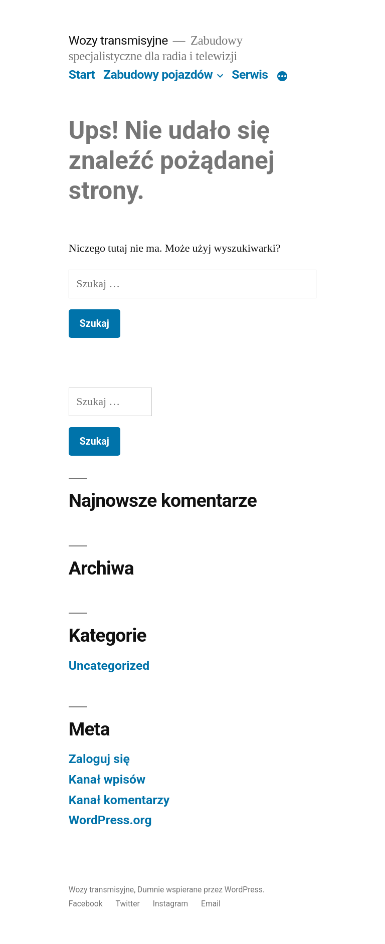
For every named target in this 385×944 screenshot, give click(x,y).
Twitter (128, 903)
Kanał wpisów (107, 779)
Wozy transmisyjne (118, 40)
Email (211, 903)
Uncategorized (109, 665)
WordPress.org (110, 820)
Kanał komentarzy (119, 800)
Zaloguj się (99, 758)
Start (82, 74)
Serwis (250, 74)
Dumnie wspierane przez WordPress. (201, 889)
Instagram (170, 903)
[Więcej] (282, 77)
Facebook (86, 903)
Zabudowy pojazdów (158, 74)
